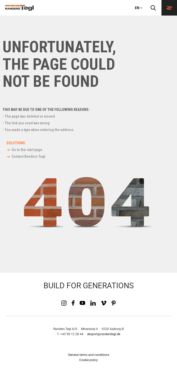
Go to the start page (27, 150)
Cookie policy (88, 360)
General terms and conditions (88, 355)
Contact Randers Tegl (28, 156)
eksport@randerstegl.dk (103, 334)
